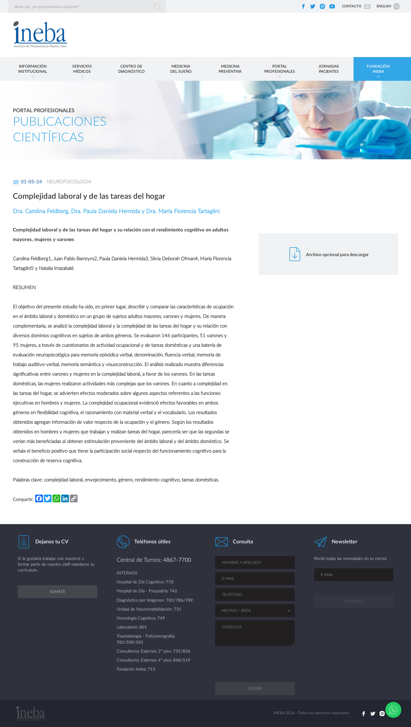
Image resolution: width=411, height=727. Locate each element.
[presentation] (255, 659)
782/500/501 (130, 642)
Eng (384, 6)
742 (173, 591)
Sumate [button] (57, 597)
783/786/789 (179, 600)
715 (151, 669)
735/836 (181, 651)
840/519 (181, 660)
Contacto (352, 6)
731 (177, 609)
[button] (32, 69)
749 (161, 618)
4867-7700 (177, 560)
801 (143, 627)
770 (169, 582)
